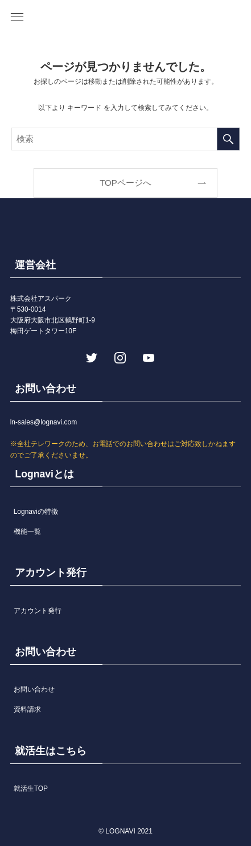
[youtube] (147, 356)
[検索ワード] (125, 139)
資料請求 (27, 709)
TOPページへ (125, 182)
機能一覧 (27, 532)
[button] (17, 17)
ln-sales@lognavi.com (43, 422)
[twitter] (90, 356)
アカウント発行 (37, 611)
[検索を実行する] (228, 139)
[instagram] (119, 356)
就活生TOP (31, 788)
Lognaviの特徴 (36, 512)
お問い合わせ (34, 689)
